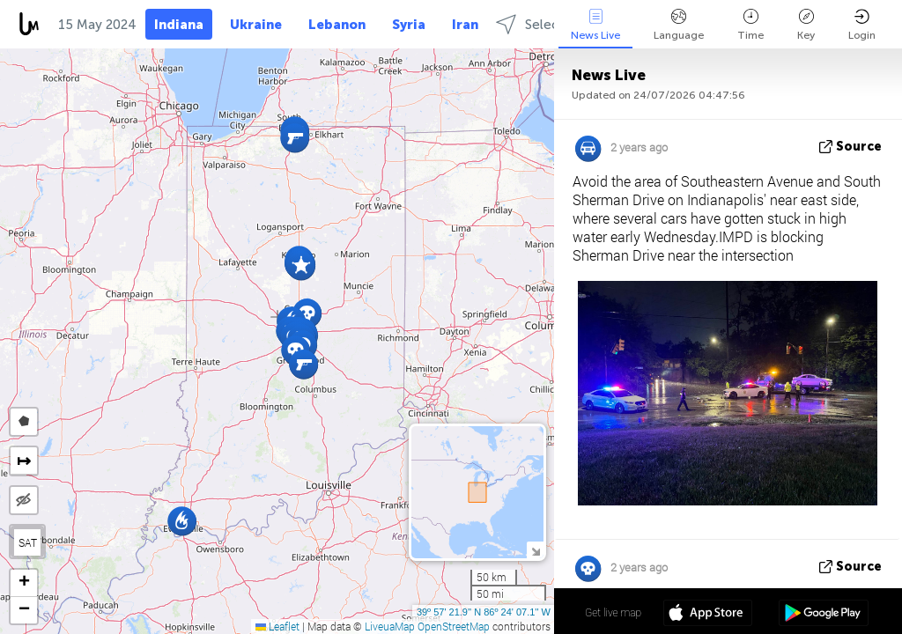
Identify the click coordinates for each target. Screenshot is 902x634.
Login (862, 25)
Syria (408, 25)
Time (750, 25)
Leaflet (277, 626)
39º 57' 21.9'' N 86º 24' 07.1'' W (484, 612)
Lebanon (337, 25)
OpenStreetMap (454, 626)
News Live (595, 25)
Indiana (178, 25)
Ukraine (256, 25)
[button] (301, 265)
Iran (465, 25)
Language (679, 25)
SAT (27, 542)
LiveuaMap (390, 626)
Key (806, 25)
